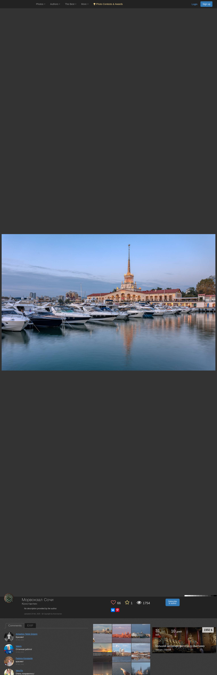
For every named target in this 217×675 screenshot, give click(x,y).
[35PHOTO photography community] (17, 4)
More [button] (85, 4)
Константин (29, 604)
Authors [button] (55, 4)
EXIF (30, 625)
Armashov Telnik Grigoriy (26, 634)
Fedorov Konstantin (24, 658)
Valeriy (19, 646)
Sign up (206, 4)
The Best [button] (70, 4)
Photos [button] (40, 4)
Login (194, 4)
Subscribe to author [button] (172, 602)
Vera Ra (19, 670)
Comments (15, 625)
